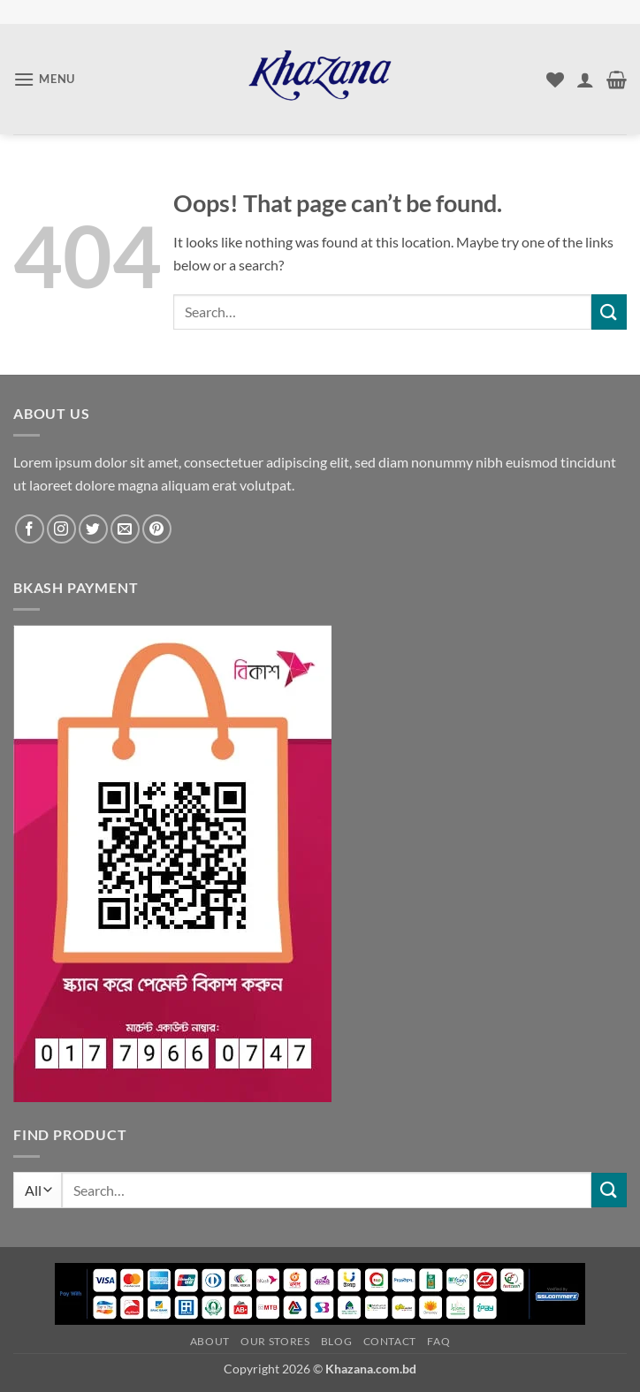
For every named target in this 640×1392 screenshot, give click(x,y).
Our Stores (274, 1341)
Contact (389, 1341)
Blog (336, 1341)
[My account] (585, 79)
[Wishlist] (555, 79)
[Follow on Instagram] (61, 529)
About (210, 1341)
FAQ (438, 1341)
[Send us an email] (125, 529)
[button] (44, 79)
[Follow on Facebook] (29, 529)
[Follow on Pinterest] (156, 529)
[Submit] (609, 311)
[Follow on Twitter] (93, 529)
